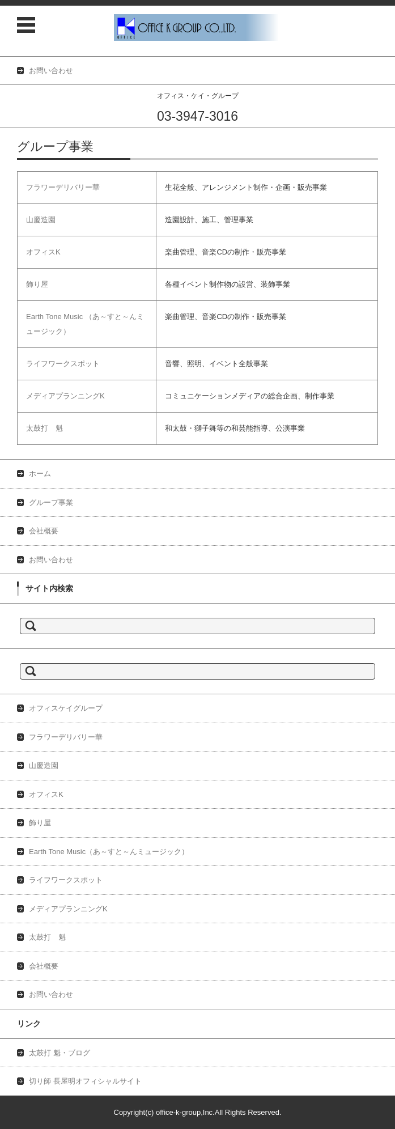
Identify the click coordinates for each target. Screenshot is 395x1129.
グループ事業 (51, 502)
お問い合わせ (51, 559)
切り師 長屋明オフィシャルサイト (85, 1081)
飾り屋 (37, 284)
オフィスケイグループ (66, 708)
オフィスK (43, 252)
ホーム (40, 473)
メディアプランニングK (65, 396)
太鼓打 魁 (44, 428)
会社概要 (43, 531)
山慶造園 (41, 219)
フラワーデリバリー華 (63, 187)
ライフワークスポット (63, 363)
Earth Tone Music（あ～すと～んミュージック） (109, 851)
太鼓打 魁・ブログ (59, 1053)
